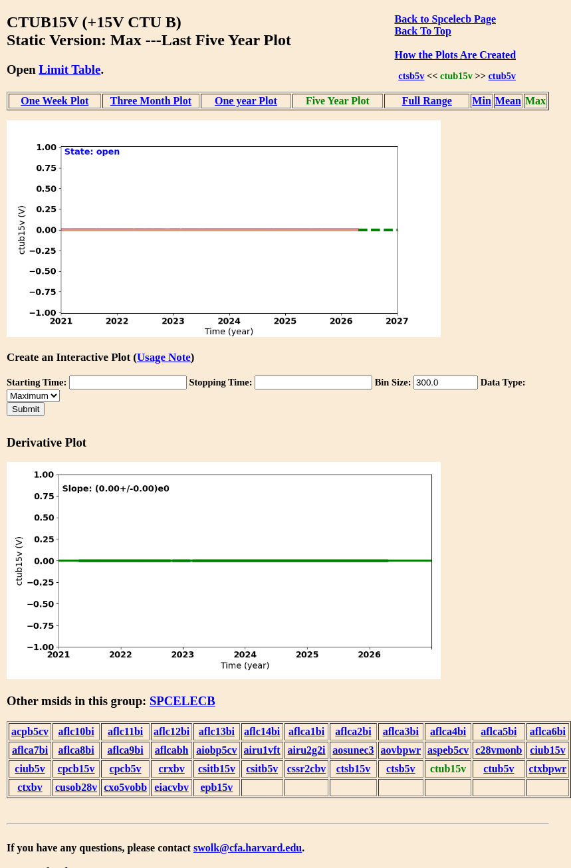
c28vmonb (498, 750)
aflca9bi (125, 750)
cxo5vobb (125, 787)
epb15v (216, 787)
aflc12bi (171, 731)
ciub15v (547, 750)
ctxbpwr (548, 768)
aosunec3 (353, 750)
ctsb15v (353, 768)
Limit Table (69, 69)
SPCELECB (182, 701)
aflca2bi (353, 731)
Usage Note (164, 357)
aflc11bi (125, 731)
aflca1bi (306, 731)
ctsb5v (411, 75)
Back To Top (423, 31)
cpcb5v (126, 768)
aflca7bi (30, 750)
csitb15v (216, 768)
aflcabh (172, 750)
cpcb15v (76, 768)
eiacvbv (171, 787)
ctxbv (29, 787)
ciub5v (30, 768)
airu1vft (262, 750)
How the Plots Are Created (455, 54)
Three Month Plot (150, 100)
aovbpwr (401, 750)
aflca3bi (401, 731)
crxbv (172, 768)
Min (481, 100)
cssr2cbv (306, 768)
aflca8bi (76, 750)
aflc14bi (262, 731)
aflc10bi (76, 731)
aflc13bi (217, 731)
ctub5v (502, 75)
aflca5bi (498, 731)
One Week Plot (54, 100)
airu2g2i (307, 750)
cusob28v (76, 787)
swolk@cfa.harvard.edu (247, 847)
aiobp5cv (216, 750)
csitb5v (262, 768)
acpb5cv (30, 731)
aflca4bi (448, 731)
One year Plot (246, 100)
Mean (508, 100)
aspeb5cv (448, 750)
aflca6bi (548, 731)
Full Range (427, 100)
